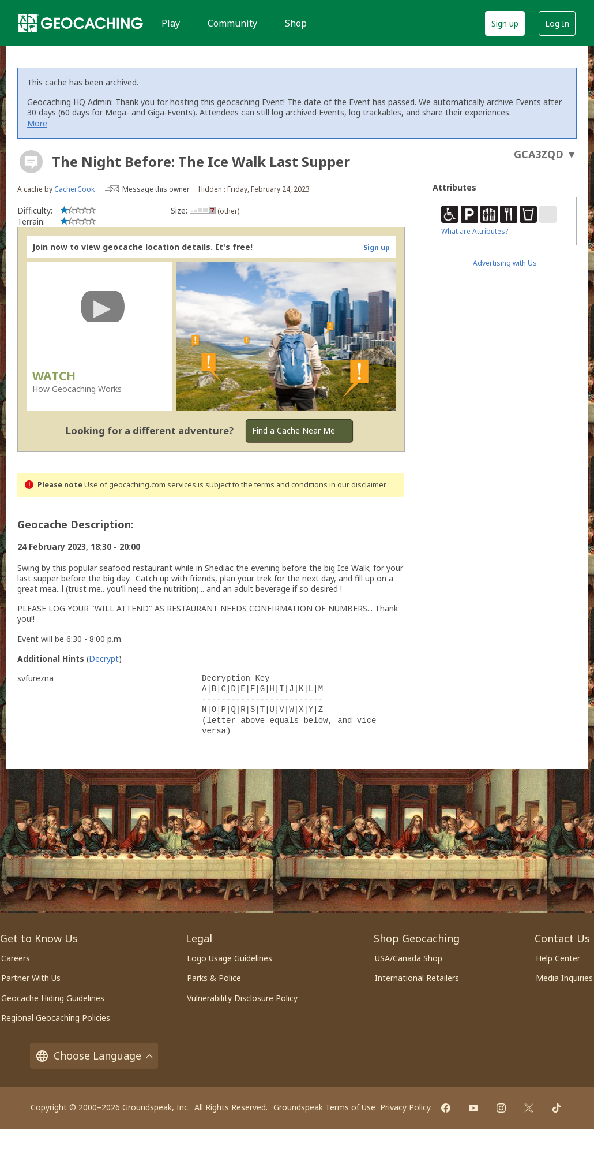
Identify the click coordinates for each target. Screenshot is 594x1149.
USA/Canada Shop (408, 958)
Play (170, 23)
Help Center (558, 958)
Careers (15, 958)
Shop (296, 23)
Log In (557, 23)
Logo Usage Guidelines (229, 958)
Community (232, 23)
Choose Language (94, 1056)
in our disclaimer (357, 485)
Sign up (504, 23)
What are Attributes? (474, 231)
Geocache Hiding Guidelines (52, 998)
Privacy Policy (405, 1107)
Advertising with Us (505, 263)
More (37, 123)
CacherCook (74, 189)
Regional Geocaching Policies (55, 1017)
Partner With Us (31, 977)
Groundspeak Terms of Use (324, 1107)
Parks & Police (214, 977)
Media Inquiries (564, 977)
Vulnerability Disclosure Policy (242, 998)
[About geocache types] (31, 162)
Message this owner (156, 189)
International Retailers (417, 977)
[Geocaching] (80, 23)
